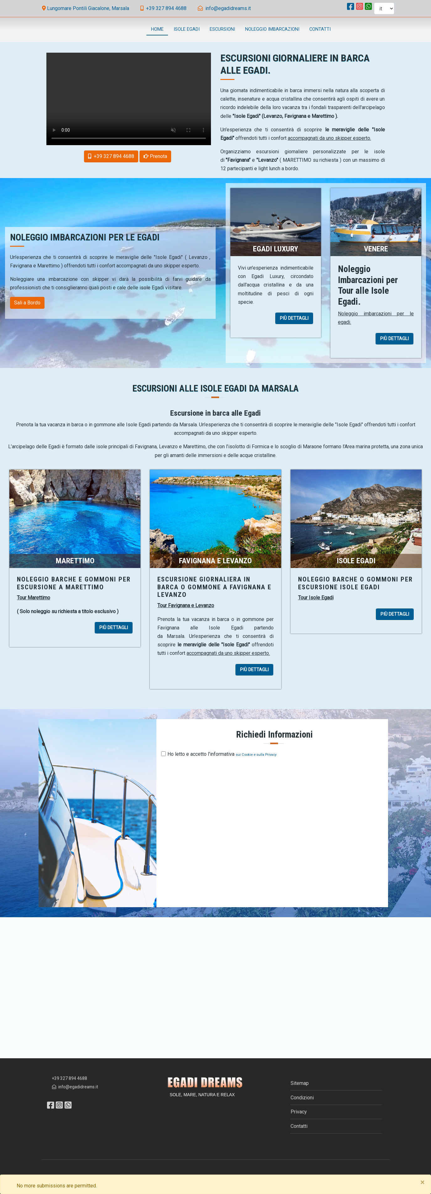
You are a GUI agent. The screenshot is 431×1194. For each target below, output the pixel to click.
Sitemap (300, 1083)
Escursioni (222, 29)
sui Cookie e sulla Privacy (256, 755)
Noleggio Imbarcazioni (272, 29)
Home (157, 29)
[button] (155, 156)
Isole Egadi (187, 29)
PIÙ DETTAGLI (296, 319)
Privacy (299, 1112)
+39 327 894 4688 (69, 1078)
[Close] (422, 1182)
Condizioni (302, 1098)
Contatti (320, 29)
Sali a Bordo (27, 303)
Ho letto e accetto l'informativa (200, 754)
